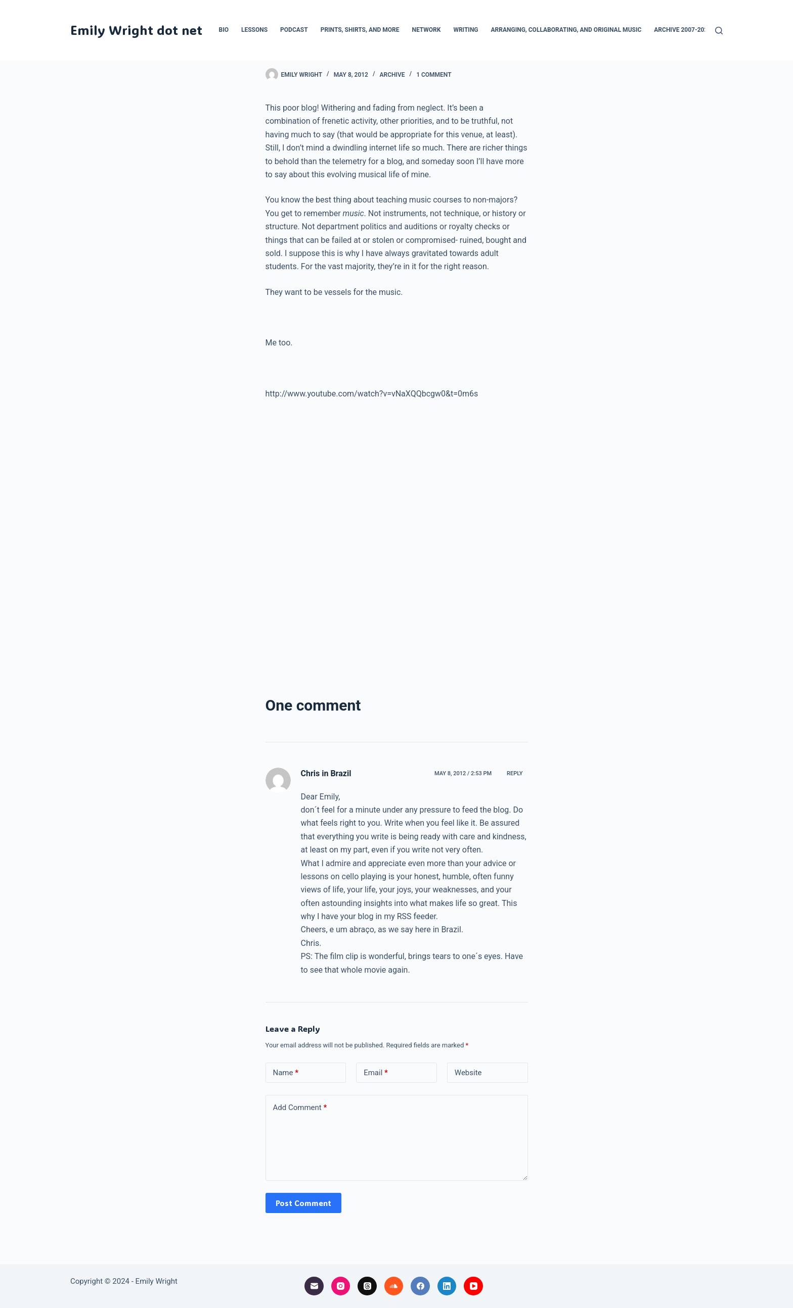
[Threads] (367, 1286)
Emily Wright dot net (136, 30)
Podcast (294, 29)
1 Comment (433, 74)
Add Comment (300, 1107)
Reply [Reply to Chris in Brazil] (514, 773)
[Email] (314, 1286)
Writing (465, 29)
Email (376, 1073)
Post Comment (303, 1203)
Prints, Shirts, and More (360, 29)
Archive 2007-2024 (682, 29)
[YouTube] (473, 1286)
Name (286, 1073)
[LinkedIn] (447, 1286)
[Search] (719, 30)
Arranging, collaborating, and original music (566, 29)
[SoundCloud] (394, 1286)
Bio (224, 29)
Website (468, 1072)
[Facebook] (420, 1286)
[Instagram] (340, 1286)
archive (392, 74)
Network (426, 29)
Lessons (254, 29)
